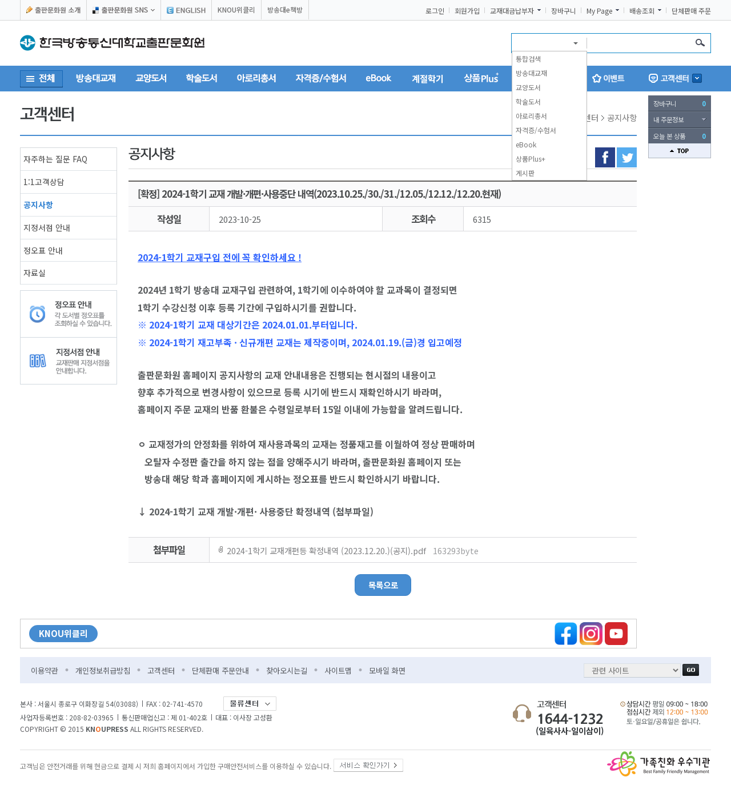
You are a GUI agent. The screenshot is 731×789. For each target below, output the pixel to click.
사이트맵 (338, 670)
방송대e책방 (285, 9)
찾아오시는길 (286, 670)
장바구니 (563, 10)
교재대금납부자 (512, 10)
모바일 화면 (387, 670)
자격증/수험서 (536, 130)
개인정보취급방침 (102, 670)
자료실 (34, 272)
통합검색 (528, 58)
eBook (526, 144)
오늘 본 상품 (679, 136)
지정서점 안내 (46, 227)
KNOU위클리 (236, 9)
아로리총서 (531, 116)
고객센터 (161, 670)
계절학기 (428, 78)
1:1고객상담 (44, 181)
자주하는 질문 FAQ (55, 159)
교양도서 (528, 87)
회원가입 (467, 10)
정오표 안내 (43, 250)
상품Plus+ (530, 158)
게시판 (525, 173)
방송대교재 (531, 73)
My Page (599, 10)
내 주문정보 (668, 119)
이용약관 (44, 670)
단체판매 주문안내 (220, 670)
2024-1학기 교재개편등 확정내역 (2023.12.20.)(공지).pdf (353, 550)
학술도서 (528, 101)
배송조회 (641, 10)
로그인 (434, 10)
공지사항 (38, 204)
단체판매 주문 (691, 10)
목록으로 (383, 585)
